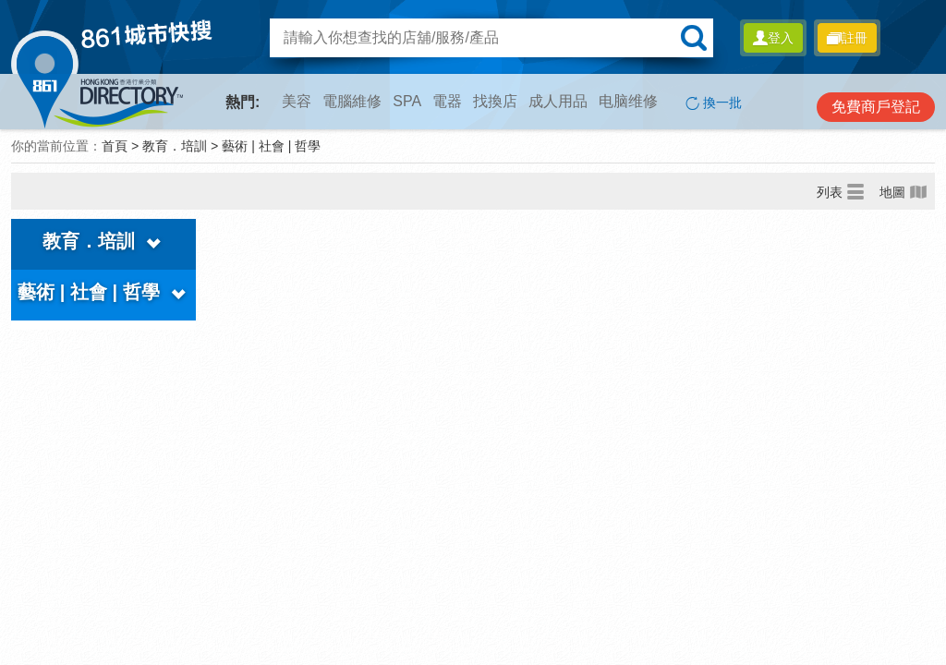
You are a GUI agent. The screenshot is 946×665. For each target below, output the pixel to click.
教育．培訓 (174, 146)
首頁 (114, 146)
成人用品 (558, 101)
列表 (841, 191)
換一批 (713, 103)
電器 (447, 101)
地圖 (903, 191)
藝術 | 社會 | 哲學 (271, 146)
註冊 (847, 37)
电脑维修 (628, 101)
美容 (296, 101)
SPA (407, 101)
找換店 (495, 101)
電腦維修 (352, 101)
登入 (773, 37)
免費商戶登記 (875, 107)
